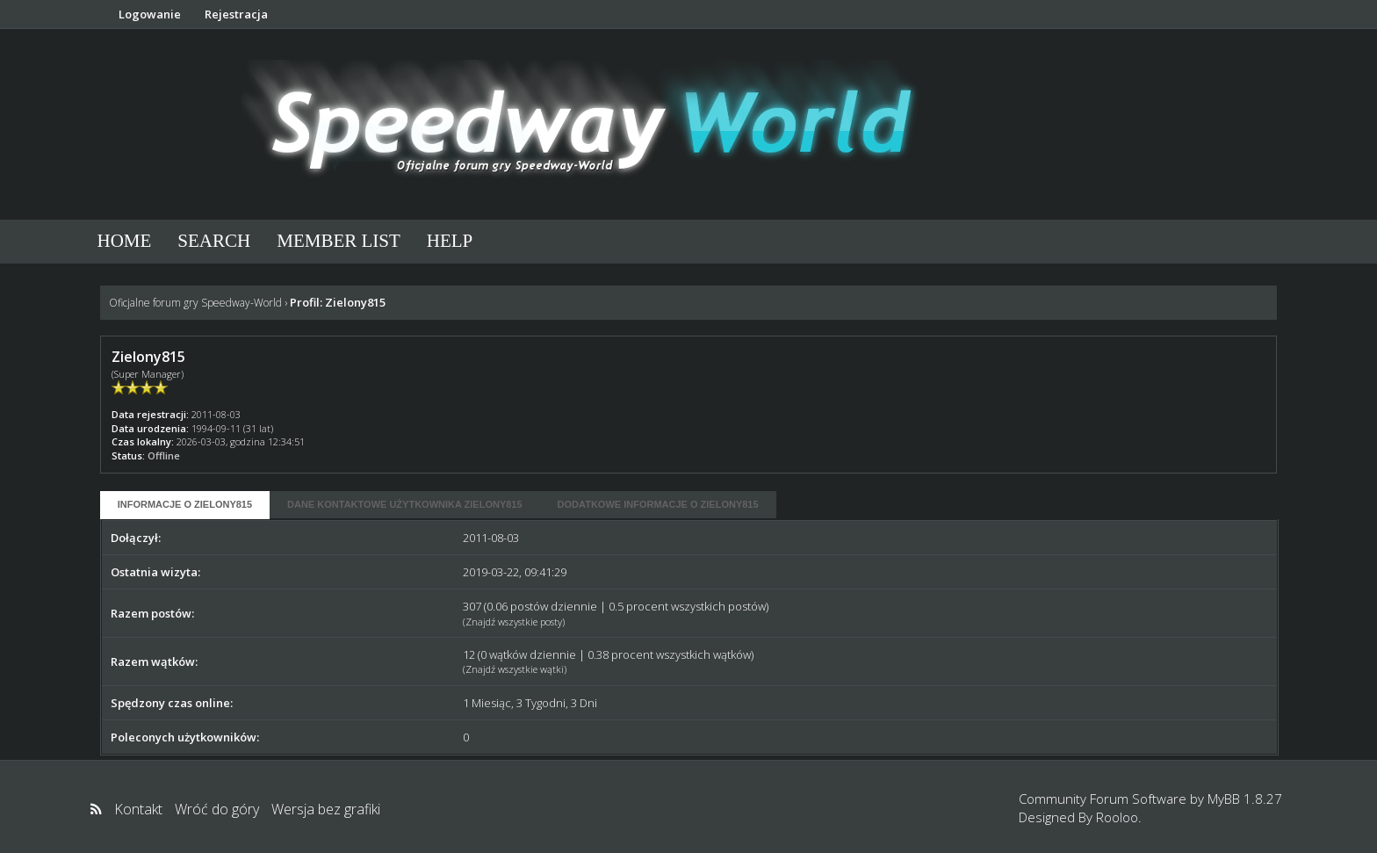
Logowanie (150, 14)
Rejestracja (236, 14)
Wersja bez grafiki (325, 809)
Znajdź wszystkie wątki (514, 669)
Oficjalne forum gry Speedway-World (195, 302)
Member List (338, 240)
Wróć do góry (217, 809)
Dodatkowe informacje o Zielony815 (658, 504)
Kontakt (138, 809)
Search (213, 240)
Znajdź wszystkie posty (513, 621)
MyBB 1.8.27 (1245, 798)
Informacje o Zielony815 (185, 504)
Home (124, 240)
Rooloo (1117, 817)
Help (450, 240)
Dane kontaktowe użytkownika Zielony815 (404, 504)
